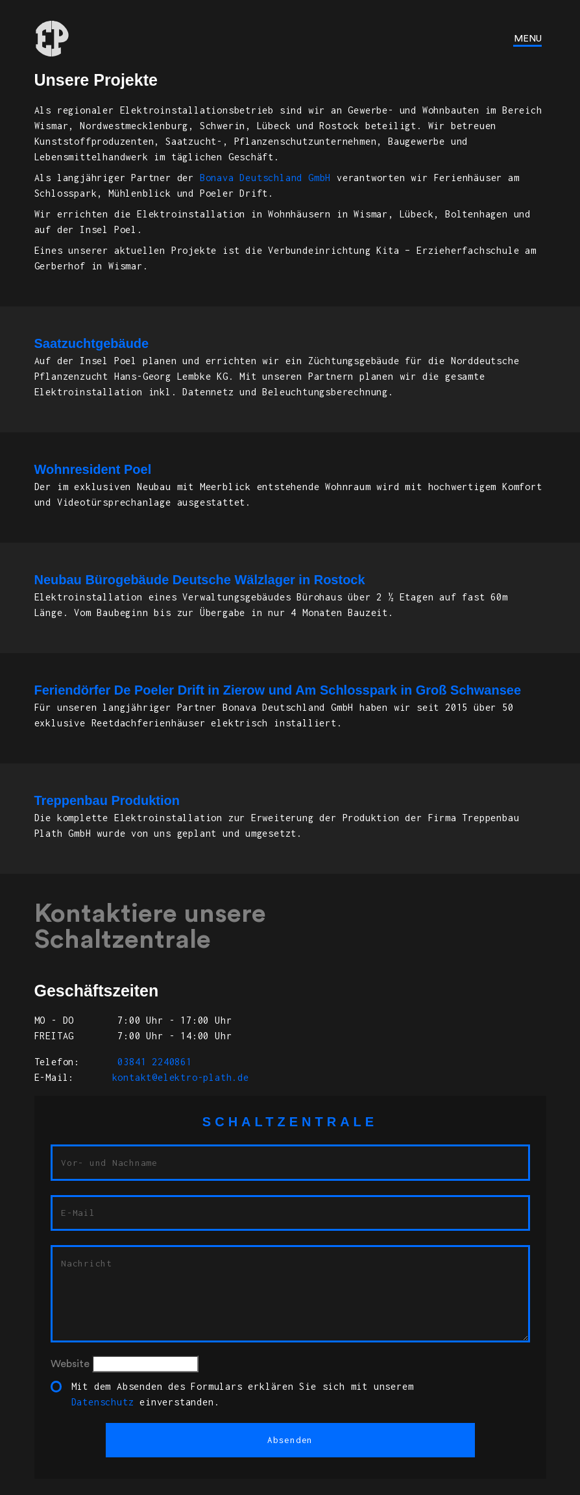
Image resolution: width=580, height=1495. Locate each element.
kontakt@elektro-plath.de (180, 1077)
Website (70, 1364)
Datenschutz (102, 1401)
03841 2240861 (152, 1061)
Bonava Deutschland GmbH (265, 177)
